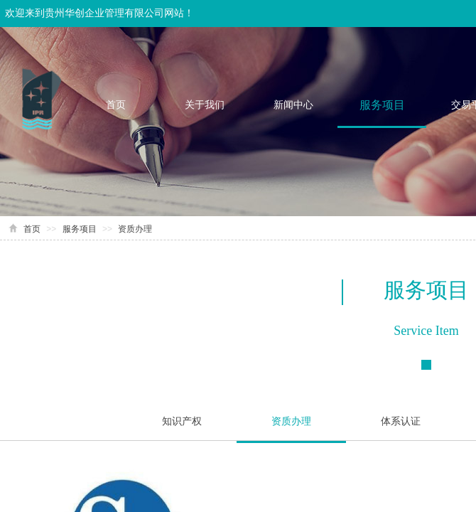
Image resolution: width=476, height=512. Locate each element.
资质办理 (135, 229)
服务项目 (382, 105)
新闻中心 (293, 105)
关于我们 (205, 105)
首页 (116, 105)
